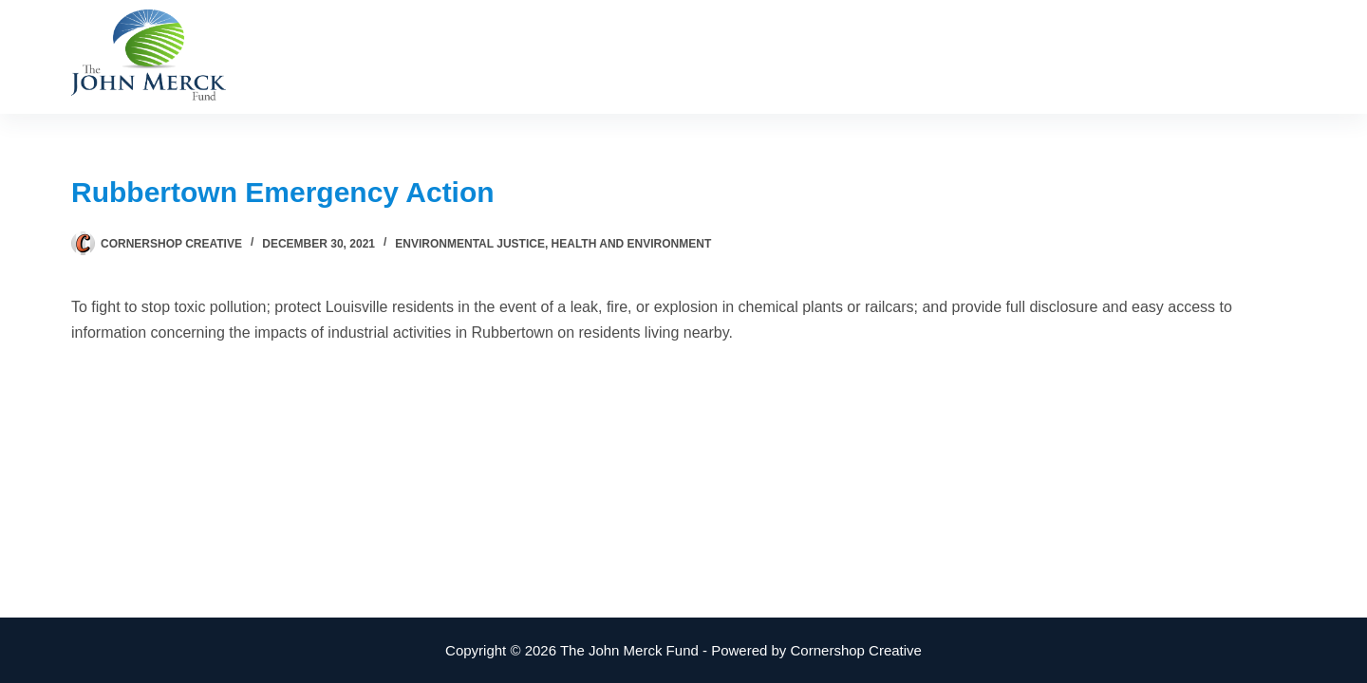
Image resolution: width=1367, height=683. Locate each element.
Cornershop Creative (856, 650)
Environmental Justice (470, 243)
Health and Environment (632, 243)
